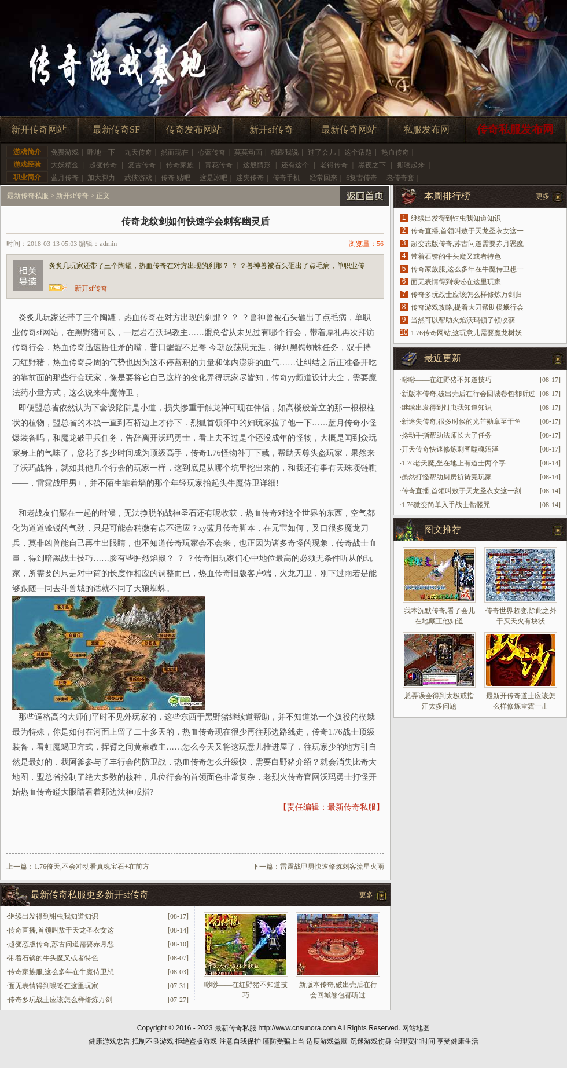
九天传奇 (138, 152)
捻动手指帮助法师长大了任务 (447, 435)
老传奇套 (400, 178)
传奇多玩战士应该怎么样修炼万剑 (60, 1000)
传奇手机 (286, 178)
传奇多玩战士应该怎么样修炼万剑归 (466, 295)
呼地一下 (101, 152)
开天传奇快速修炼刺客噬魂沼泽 (450, 449)
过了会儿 (322, 152)
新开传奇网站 (39, 129)
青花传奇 (219, 165)
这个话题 (358, 152)
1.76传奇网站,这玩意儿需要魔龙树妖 (466, 333)
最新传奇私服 (28, 196)
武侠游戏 (138, 178)
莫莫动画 (248, 152)
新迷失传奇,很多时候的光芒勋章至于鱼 (461, 421)
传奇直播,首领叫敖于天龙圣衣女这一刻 (461, 491)
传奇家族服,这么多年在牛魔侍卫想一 (467, 269)
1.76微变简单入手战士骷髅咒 (446, 505)
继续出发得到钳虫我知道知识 (53, 916)
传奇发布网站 (194, 129)
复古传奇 (142, 165)
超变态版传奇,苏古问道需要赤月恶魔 (467, 244)
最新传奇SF (116, 129)
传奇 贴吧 (175, 178)
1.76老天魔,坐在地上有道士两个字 (454, 463)
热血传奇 (395, 152)
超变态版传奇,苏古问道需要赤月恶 (61, 944)
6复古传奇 (361, 178)
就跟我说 (285, 152)
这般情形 (257, 165)
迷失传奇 (250, 178)
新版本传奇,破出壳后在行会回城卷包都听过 (468, 394)
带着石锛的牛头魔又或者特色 (53, 958)
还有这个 (295, 165)
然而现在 (175, 152)
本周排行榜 (447, 196)
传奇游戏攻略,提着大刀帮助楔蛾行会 (467, 307)
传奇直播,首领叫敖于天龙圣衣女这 (61, 930)
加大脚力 (101, 178)
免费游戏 (65, 152)
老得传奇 (334, 165)
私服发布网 (426, 129)
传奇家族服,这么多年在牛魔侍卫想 (61, 972)
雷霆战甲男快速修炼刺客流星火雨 (332, 867)
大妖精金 (65, 165)
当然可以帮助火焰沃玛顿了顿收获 (463, 320)
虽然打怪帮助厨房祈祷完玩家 (447, 477)
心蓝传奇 (212, 152)
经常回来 (323, 178)
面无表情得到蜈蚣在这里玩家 (53, 986)
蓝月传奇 (65, 178)
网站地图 (416, 1028)
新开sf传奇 (271, 129)
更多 (366, 895)
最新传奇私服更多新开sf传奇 (90, 895)
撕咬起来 (411, 165)
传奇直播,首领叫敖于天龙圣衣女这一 (467, 231)
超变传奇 (103, 165)
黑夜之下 (372, 165)
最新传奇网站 (349, 129)
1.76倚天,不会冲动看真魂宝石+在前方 (91, 867)
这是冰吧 (213, 178)
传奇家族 (180, 165)
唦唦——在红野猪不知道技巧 (447, 380)
